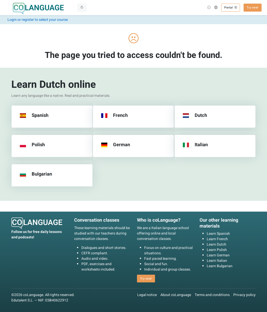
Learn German (218, 255)
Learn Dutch (216, 244)
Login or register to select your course (37, 19)
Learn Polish (217, 250)
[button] (209, 8)
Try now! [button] (253, 7)
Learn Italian (217, 260)
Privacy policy (244, 295)
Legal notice (147, 295)
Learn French (217, 239)
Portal (230, 7)
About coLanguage (175, 295)
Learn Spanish (218, 233)
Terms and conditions (212, 295)
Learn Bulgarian (219, 266)
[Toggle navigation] (82, 7)
